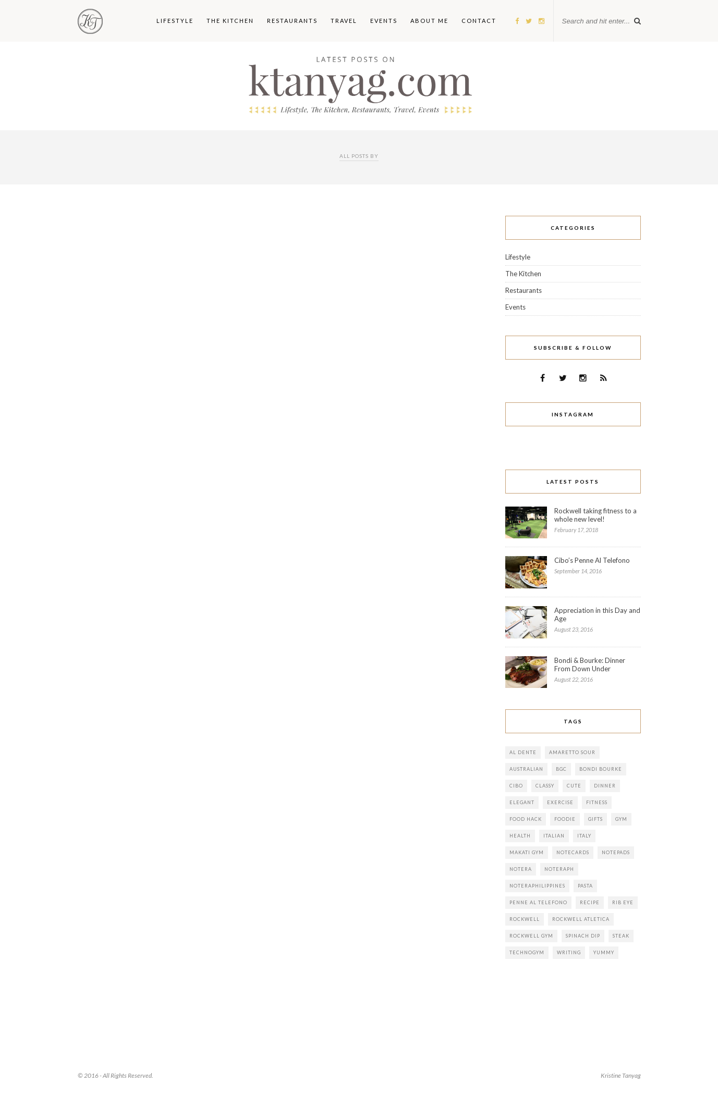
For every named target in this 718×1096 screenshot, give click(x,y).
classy (545, 786)
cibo (516, 786)
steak (621, 936)
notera (520, 869)
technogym (526, 952)
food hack (525, 819)
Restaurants (523, 290)
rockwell (524, 919)
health (520, 836)
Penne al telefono (538, 902)
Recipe (590, 902)
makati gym (526, 852)
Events (515, 307)
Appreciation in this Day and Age (597, 614)
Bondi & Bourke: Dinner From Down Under (589, 664)
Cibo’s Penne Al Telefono (592, 560)
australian (526, 769)
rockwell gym (531, 936)
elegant (521, 802)
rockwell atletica (581, 919)
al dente (523, 752)
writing (569, 952)
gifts (595, 819)
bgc (561, 769)
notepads (616, 852)
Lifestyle (517, 257)
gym (621, 819)
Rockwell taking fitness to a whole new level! (595, 515)
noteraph (559, 869)
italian (554, 836)
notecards (572, 852)
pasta (585, 886)
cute (574, 786)
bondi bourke (600, 769)
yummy (603, 952)
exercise (560, 802)
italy (584, 836)
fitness (596, 802)
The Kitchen (523, 273)
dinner (605, 786)
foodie (565, 819)
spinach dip (583, 936)
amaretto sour (572, 752)
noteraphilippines (537, 886)
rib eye (623, 902)
